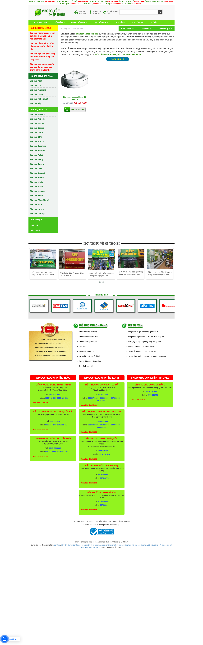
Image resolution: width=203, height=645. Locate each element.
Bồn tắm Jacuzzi (37, 173)
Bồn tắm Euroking (38, 146)
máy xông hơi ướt (91, 547)
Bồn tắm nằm (36, 81)
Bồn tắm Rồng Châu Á (39, 200)
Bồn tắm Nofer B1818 (105, 54)
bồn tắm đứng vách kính (70, 545)
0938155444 (139, 1)
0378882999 (116, 4)
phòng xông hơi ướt (142, 545)
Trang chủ (39, 22)
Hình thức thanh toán (87, 351)
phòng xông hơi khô (126, 545)
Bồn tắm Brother (37, 123)
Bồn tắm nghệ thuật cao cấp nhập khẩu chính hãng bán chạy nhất (42, 56)
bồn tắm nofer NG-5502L (129, 54)
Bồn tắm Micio (36, 182)
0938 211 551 (153, 395)
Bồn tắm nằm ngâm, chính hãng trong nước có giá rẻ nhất (42, 46)
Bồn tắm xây (35, 103)
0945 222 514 (55, 421)
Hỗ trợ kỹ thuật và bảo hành (89, 356)
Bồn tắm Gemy (36, 159)
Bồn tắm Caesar (37, 128)
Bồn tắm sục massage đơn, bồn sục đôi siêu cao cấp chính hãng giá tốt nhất (42, 67)
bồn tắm (57, 545)
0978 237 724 (75, 4)
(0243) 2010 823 (55, 448)
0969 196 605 (103, 451)
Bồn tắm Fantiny (37, 150)
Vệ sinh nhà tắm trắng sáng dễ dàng (141, 346)
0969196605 (137, 4)
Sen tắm (120, 22)
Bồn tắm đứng (36, 94)
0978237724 (97, 4)
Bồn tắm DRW (36, 137)
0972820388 (115, 398)
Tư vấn (154, 22)
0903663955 (115, 425)
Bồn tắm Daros (36, 132)
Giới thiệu (82, 346)
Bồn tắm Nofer (36, 195)
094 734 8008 (112, 1)
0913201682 (101, 400)
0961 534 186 (62, 452)
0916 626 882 (62, 398)
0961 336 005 (151, 391)
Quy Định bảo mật (86, 366)
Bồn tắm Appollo (37, 119)
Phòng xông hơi (79, 22)
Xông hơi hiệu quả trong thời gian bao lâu (143, 332)
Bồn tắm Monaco (37, 191)
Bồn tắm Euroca (37, 141)
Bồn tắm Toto (36, 204)
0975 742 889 (50, 1)
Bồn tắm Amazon (37, 114)
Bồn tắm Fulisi (36, 155)
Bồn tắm (59, 22)
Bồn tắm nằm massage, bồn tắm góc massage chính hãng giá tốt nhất (42, 36)
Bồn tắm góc (35, 85)
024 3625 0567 (54, 394)
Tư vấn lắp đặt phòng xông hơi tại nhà (142, 351)
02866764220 (93, 398)
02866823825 (93, 425)
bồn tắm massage (98, 545)
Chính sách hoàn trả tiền (88, 337)
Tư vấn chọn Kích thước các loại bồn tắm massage (147, 356)
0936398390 (104, 398)
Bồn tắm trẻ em (37, 209)
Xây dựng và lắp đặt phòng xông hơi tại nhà (144, 342)
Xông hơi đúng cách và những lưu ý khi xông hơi (146, 337)
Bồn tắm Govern (37, 164)
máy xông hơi (156, 545)
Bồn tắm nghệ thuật (39, 99)
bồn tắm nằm (86, 545)
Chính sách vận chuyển (88, 342)
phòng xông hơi (112, 545)
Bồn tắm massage (38, 90)
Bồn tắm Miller (36, 186)
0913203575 (104, 425)
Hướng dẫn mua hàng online (90, 361)
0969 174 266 (83, 1)
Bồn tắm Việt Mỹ (37, 213)
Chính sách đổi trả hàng (88, 332)
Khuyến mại (137, 22)
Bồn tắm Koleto (37, 177)
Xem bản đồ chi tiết (40, 403)
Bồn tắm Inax (36, 168)
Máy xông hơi (101, 22)
